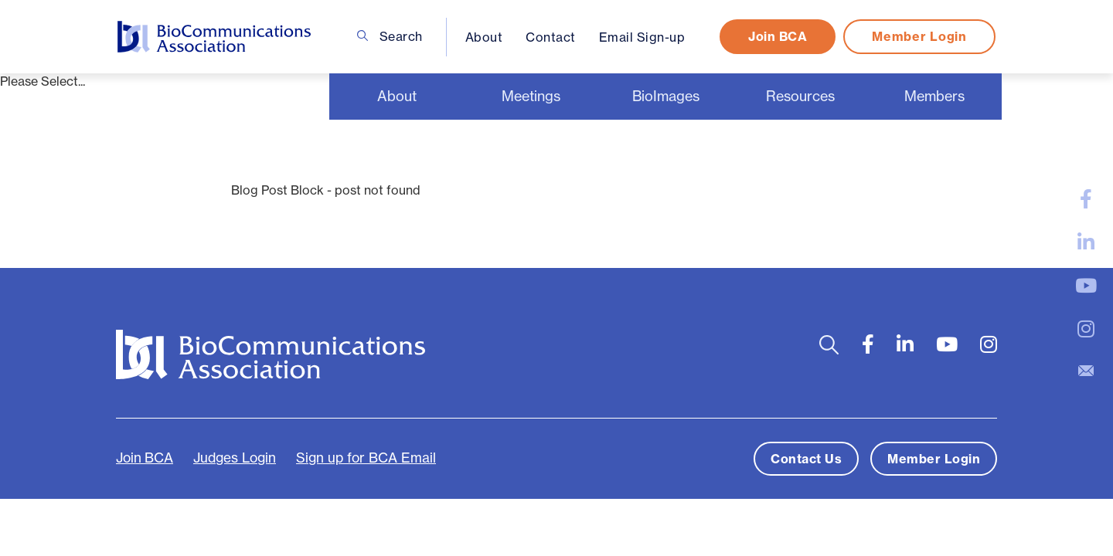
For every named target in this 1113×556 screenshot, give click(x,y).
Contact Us (806, 458)
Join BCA (777, 36)
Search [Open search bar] (390, 36)
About (484, 37)
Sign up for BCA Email (366, 457)
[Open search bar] (829, 344)
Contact (551, 37)
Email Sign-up (642, 37)
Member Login (919, 36)
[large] (1086, 199)
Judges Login (234, 457)
